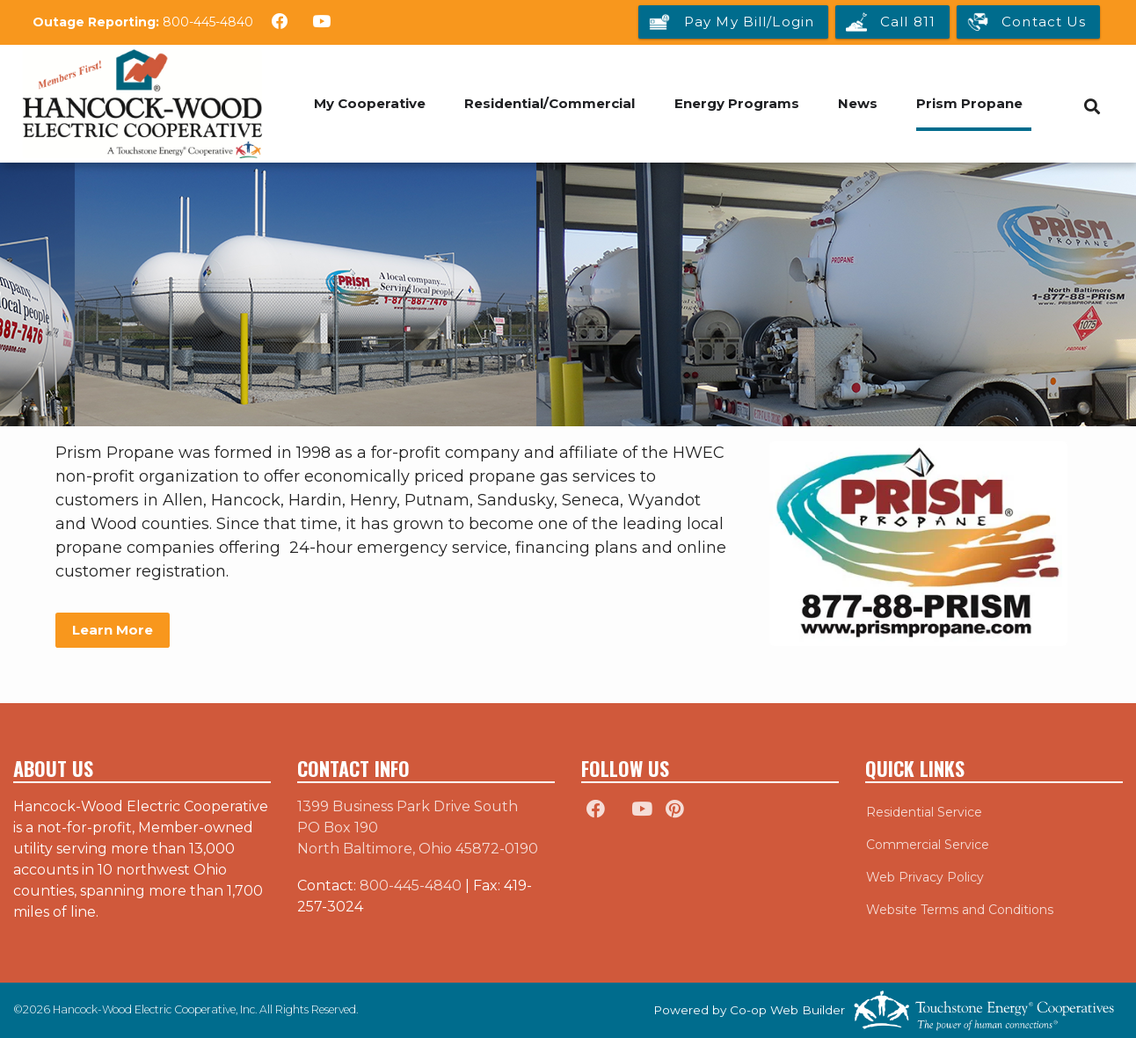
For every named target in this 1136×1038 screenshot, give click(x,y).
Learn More (112, 629)
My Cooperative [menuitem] (369, 103)
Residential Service (923, 812)
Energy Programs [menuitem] (736, 103)
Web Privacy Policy (924, 877)
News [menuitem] (858, 103)
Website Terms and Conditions (958, 910)
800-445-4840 (208, 22)
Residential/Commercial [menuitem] (549, 103)
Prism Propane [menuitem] (971, 103)
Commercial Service (926, 845)
